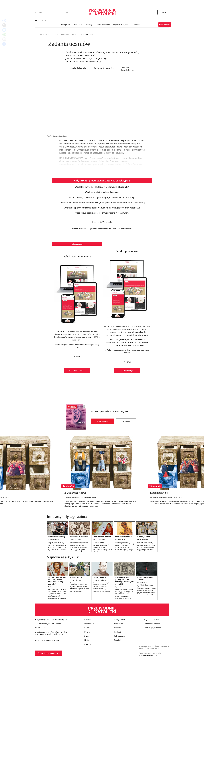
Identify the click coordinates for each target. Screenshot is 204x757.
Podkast (136, 24)
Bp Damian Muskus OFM (100, 580)
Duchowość (89, 623)
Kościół (87, 619)
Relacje (87, 628)
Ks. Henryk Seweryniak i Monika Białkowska (80, 497)
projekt (149, 655)
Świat (86, 636)
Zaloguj (163, 12)
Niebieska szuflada (69, 34)
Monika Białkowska (78, 68)
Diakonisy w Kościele (79, 536)
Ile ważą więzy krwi (75, 492)
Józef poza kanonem (123, 536)
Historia (87, 640)
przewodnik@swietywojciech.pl (54, 632)
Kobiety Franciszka (145, 536)
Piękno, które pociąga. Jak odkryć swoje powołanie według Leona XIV (57, 580)
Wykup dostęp (127, 370)
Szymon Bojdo (119, 587)
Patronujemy (119, 636)
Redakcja (118, 640)
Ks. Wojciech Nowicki (54, 587)
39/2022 (125, 411)
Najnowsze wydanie (121, 24)
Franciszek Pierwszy (56, 536)
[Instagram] (45, 20)
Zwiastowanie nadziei (102, 536)
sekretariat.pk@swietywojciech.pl (49, 634)
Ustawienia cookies (152, 623)
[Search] (35, 12)
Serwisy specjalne (103, 24)
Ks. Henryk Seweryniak (104, 68)
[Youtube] (36, 20)
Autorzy (89, 24)
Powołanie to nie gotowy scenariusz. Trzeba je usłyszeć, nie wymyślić (124, 580)
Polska (87, 632)
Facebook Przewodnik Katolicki (48, 640)
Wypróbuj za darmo (77, 370)
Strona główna (45, 34)
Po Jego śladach (99, 577)
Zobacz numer (102, 421)
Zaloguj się (107, 222)
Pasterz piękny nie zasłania (145, 578)
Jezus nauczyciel (159, 492)
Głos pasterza (76, 577)
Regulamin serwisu (151, 619)
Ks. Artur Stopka (142, 582)
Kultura (87, 644)
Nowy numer (119, 619)
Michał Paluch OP (75, 580)
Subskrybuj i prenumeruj (48, 653)
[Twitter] (42, 20)
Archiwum (126, 421)
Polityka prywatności (152, 628)
